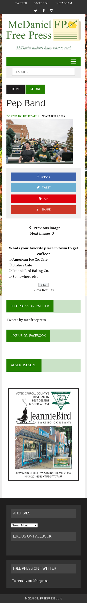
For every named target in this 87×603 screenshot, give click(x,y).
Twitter (21, 3)
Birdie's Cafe (22, 265)
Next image (42, 233)
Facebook (41, 3)
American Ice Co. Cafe (29, 259)
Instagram (63, 3)
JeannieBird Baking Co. (30, 270)
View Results (43, 290)
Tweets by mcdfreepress (26, 319)
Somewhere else (25, 276)
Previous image (44, 227)
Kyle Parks (31, 116)
